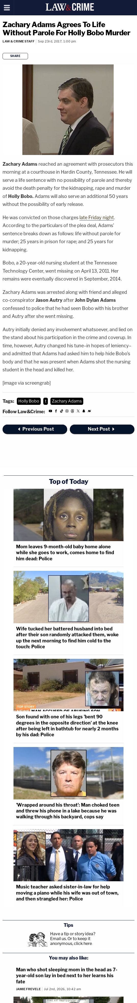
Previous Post (35, 429)
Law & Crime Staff (19, 41)
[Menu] (7, 7)
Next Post (101, 429)
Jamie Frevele (28, 989)
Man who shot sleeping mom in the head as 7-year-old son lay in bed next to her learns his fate (66, 975)
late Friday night (96, 217)
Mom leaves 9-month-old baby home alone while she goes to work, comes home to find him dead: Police (65, 552)
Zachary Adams (67, 401)
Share (15, 56)
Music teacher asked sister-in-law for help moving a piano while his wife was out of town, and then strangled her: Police (67, 892)
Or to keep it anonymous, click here (71, 941)
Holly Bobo (28, 401)
